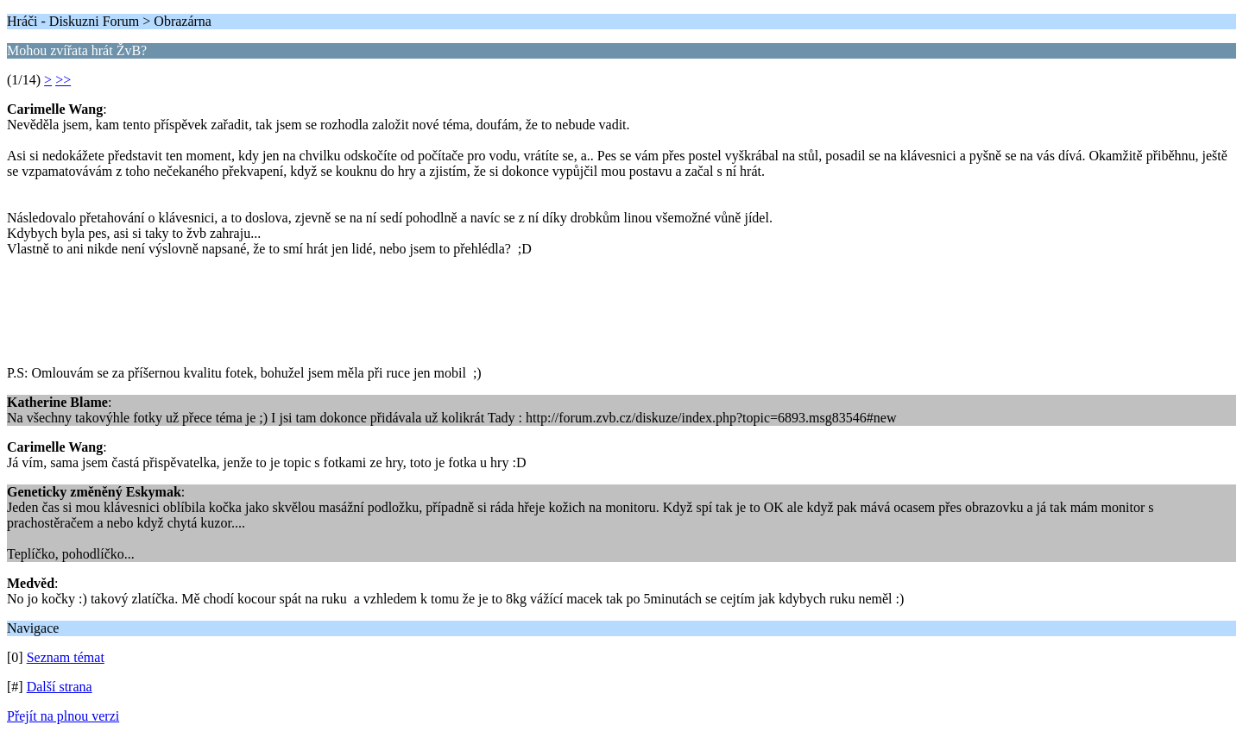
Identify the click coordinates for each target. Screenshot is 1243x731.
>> (63, 79)
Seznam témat (65, 657)
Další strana (59, 686)
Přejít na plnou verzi (63, 716)
